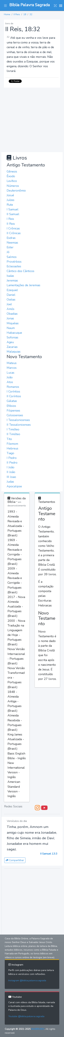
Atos (10, 382)
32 (31, 14)
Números (13, 186)
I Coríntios (13, 391)
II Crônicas (14, 233)
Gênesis (12, 171)
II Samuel (13, 214)
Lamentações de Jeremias (23, 285)
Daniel (11, 295)
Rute (10, 205)
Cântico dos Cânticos (20, 271)
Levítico (12, 181)
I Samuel (12, 209)
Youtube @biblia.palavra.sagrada (26, 1016)
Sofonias (12, 337)
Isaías (10, 276)
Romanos (13, 387)
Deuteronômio (16, 190)
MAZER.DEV (37, 1029)
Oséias (11, 299)
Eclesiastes (14, 266)
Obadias (12, 314)
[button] (5, 5)
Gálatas (12, 401)
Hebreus (12, 448)
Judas (10, 482)
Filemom (12, 444)
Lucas (10, 373)
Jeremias (12, 280)
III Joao (11, 477)
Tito (9, 439)
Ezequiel (12, 290)
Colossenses (15, 415)
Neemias (12, 243)
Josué (10, 195)
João (10, 377)
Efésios (11, 406)
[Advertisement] (32, 119)
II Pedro (12, 463)
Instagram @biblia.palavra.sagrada (27, 980)
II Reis (17, 14)
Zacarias (12, 347)
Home (7, 14)
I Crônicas (13, 228)
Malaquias (13, 352)
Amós (10, 309)
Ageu (10, 342)
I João (10, 467)
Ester (10, 247)
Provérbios (14, 262)
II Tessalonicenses (19, 425)
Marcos (12, 368)
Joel (9, 304)
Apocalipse (14, 486)
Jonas (10, 318)
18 (24, 14)
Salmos (12, 257)
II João (11, 472)
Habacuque (14, 333)
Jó (8, 252)
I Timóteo (13, 429)
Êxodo (11, 176)
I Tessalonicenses (18, 420)
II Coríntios (14, 396)
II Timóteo (13, 434)
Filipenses (13, 410)
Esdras (11, 238)
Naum (11, 328)
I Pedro (12, 458)
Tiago (10, 453)
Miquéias (13, 323)
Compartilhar (15, 860)
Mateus (12, 363)
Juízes (10, 200)
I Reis (10, 219)
